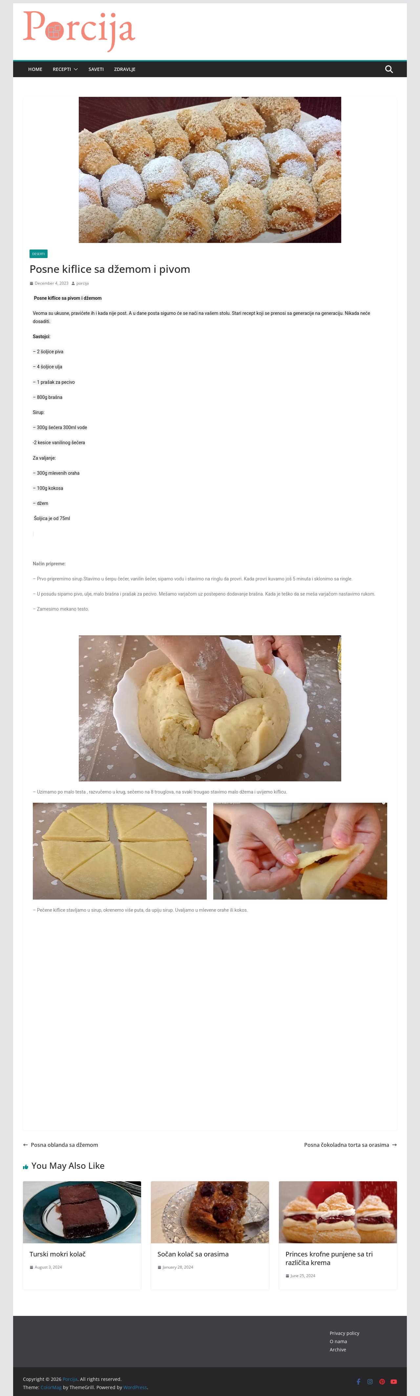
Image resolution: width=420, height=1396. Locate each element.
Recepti (62, 69)
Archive (338, 1349)
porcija (82, 283)
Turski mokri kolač (58, 1254)
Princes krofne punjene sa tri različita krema (329, 1258)
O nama (338, 1341)
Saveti (96, 69)
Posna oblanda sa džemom (60, 1144)
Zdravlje (125, 69)
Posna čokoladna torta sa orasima (350, 1144)
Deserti (38, 253)
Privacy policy (344, 1333)
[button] (74, 69)
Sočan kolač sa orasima (193, 1254)
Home (35, 69)
